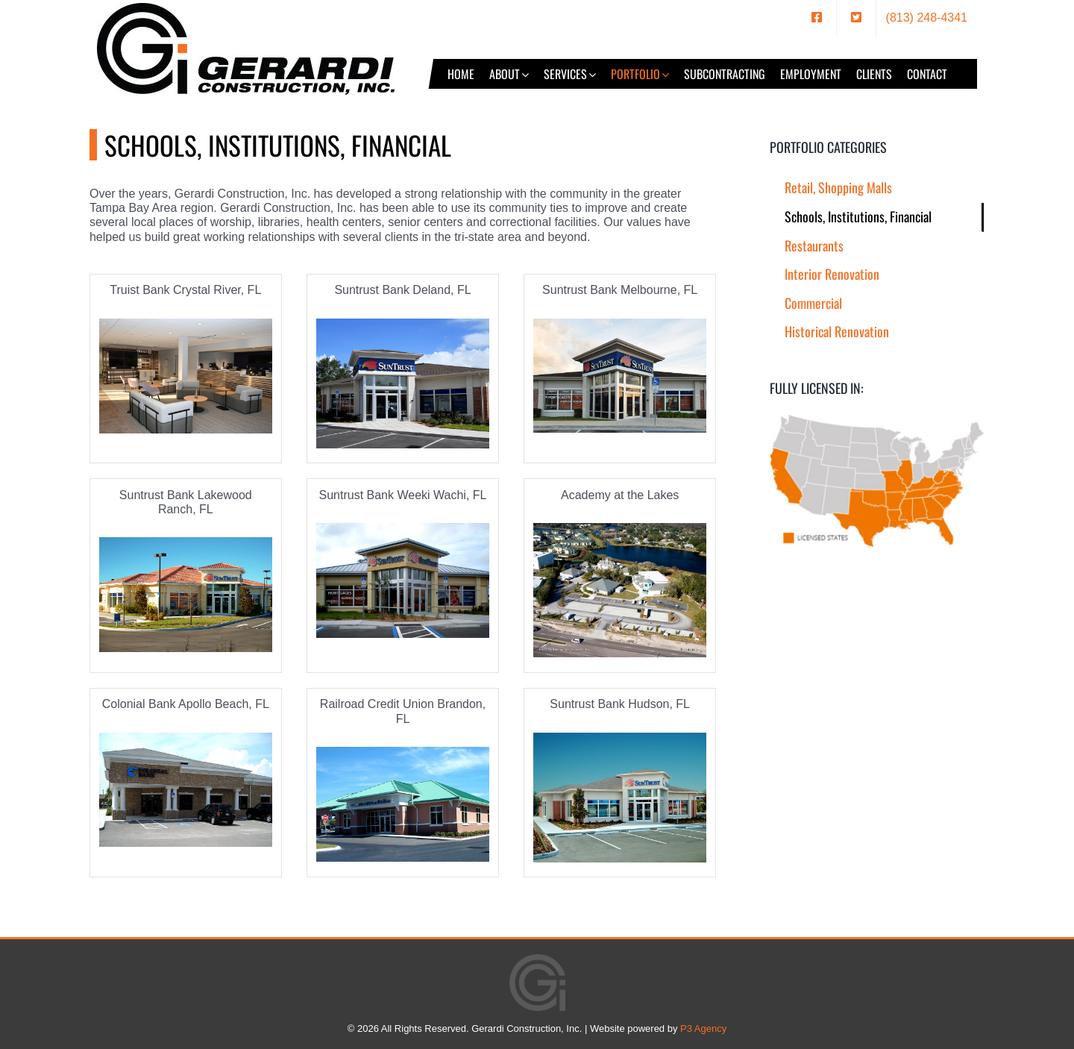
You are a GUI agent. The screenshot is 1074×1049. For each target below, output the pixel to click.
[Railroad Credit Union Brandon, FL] (402, 804)
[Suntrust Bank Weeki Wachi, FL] (402, 580)
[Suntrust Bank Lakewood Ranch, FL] (185, 594)
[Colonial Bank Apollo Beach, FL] (185, 790)
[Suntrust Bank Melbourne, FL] (619, 376)
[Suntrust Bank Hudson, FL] (619, 797)
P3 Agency (703, 1028)
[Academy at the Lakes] (619, 590)
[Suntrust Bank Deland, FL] (402, 383)
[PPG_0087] (185, 376)
